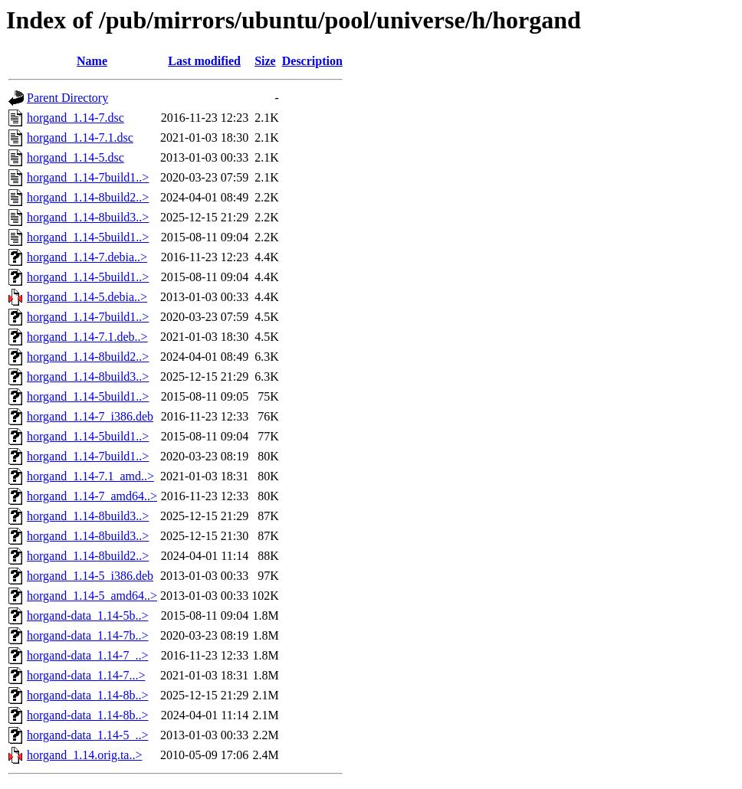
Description (312, 60)
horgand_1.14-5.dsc (75, 157)
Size (265, 60)
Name (92, 60)
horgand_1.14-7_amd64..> (92, 496)
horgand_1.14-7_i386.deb (90, 416)
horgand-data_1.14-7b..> (87, 635)
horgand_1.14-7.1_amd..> (90, 476)
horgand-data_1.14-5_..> (87, 735)
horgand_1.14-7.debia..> (87, 257)
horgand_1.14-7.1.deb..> (87, 336)
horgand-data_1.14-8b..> (87, 695)
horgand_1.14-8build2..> (88, 197)
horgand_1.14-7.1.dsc (80, 137)
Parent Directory (67, 97)
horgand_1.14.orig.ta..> (84, 754)
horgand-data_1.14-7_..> (87, 655)
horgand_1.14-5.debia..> (87, 296)
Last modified (204, 60)
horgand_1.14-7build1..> (88, 177)
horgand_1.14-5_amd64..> (92, 595)
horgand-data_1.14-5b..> (87, 615)
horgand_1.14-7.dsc (75, 117)
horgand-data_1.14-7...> (86, 675)
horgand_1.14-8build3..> (88, 217)
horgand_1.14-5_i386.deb (90, 575)
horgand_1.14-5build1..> (88, 237)
